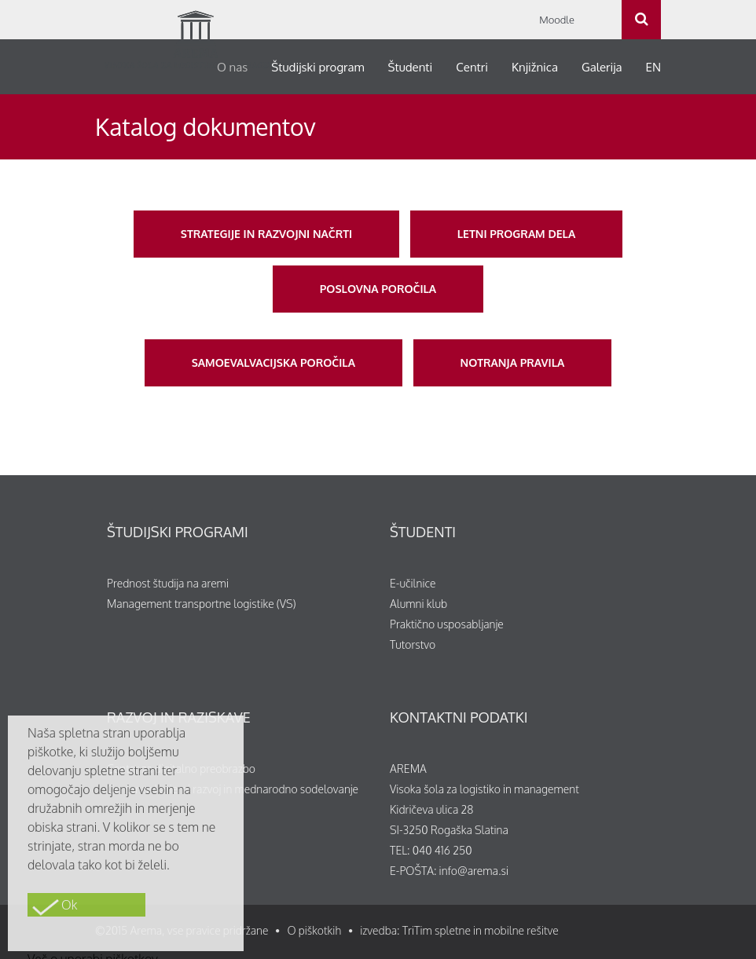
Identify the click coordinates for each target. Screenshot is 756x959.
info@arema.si (473, 870)
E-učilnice (413, 583)
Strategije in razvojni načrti (266, 233)
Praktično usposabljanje (447, 624)
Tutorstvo (412, 644)
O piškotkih (314, 930)
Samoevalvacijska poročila (273, 362)
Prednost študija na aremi (168, 583)
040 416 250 (442, 850)
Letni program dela (516, 233)
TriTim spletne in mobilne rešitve (480, 930)
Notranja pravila (513, 362)
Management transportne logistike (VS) (201, 603)
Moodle (556, 19)
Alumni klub (418, 603)
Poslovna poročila (378, 288)
